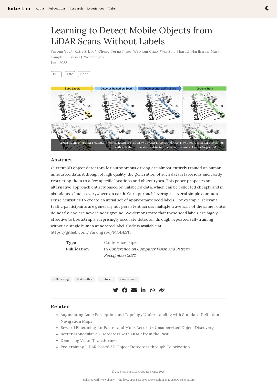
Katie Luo (19, 8)
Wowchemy (107, 379)
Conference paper (121, 242)
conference (128, 279)
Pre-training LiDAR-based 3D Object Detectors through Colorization (125, 346)
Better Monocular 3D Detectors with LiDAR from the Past (115, 333)
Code (84, 74)
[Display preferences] (267, 8)
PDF (56, 74)
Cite (70, 74)
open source (137, 379)
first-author (85, 279)
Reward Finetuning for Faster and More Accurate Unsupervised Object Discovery (137, 327)
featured (107, 279)
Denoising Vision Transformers (90, 340)
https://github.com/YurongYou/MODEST (90, 232)
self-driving (61, 279)
